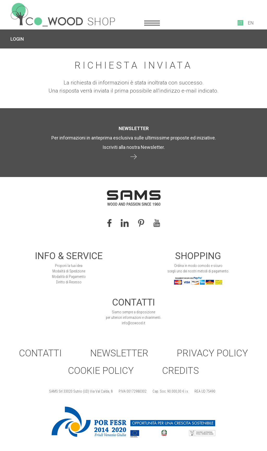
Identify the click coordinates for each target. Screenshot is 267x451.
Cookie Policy (101, 370)
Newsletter (119, 353)
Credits (180, 370)
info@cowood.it (133, 323)
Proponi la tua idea (68, 266)
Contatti (40, 353)
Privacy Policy (212, 353)
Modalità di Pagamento (69, 277)
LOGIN (17, 39)
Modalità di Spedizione (68, 271)
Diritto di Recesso (69, 282)
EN (251, 23)
